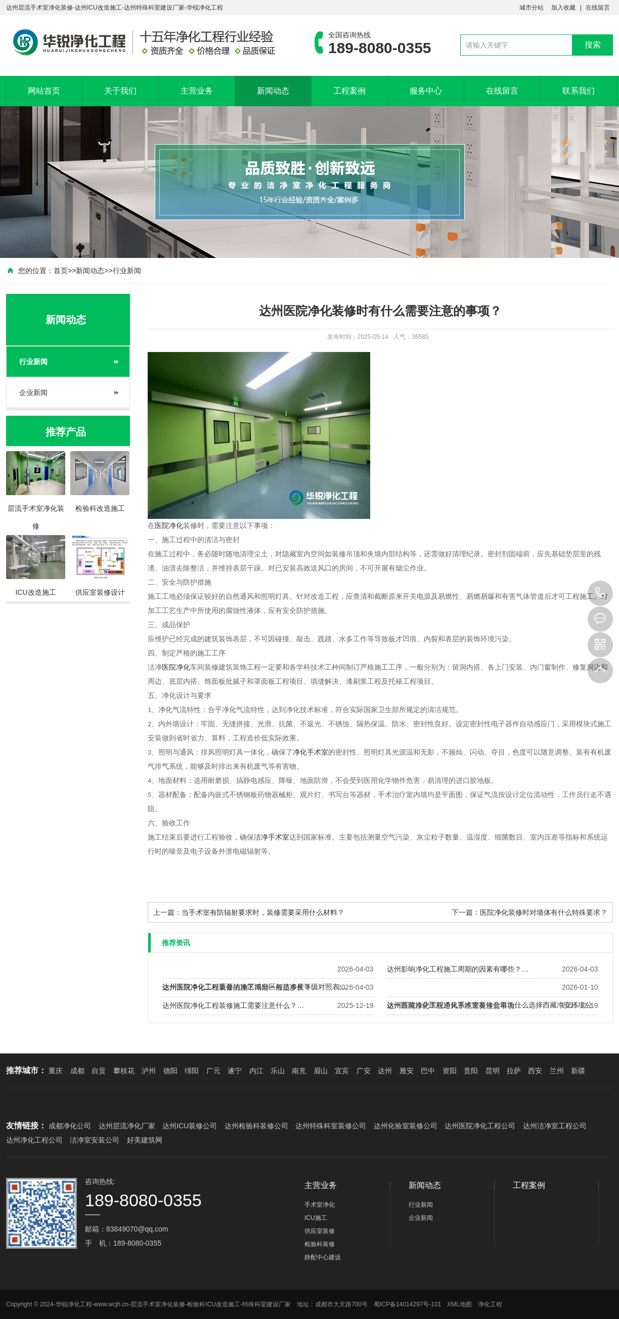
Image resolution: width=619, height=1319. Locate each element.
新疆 (578, 1071)
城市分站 (531, 7)
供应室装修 (319, 1231)
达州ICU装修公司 (189, 1126)
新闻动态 (273, 90)
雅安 (407, 1071)
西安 (535, 1071)
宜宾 (342, 1071)
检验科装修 (319, 1244)
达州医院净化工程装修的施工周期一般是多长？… (240, 987)
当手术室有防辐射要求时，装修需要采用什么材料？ (263, 912)
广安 (364, 1071)
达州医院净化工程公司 (480, 1126)
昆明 (492, 1071)
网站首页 (44, 90)
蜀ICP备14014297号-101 (407, 1304)
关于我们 (120, 90)
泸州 (149, 1071)
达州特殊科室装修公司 (330, 1126)
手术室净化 (319, 1204)
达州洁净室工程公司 (555, 1126)
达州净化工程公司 (34, 1140)
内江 (256, 1071)
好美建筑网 (144, 1140)
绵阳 (192, 1071)
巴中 (428, 1071)
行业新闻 (127, 271)
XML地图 (459, 1304)
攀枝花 (124, 1071)
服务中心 (426, 90)
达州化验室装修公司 (405, 1126)
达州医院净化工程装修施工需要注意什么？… (233, 1005)
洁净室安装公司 (94, 1140)
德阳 (170, 1071)
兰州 (557, 1071)
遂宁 (235, 1071)
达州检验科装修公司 (256, 1126)
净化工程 (490, 1304)
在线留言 (598, 7)
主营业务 (197, 90)
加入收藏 (563, 7)
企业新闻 (33, 392)
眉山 (321, 1071)
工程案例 (349, 90)
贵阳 (471, 1071)
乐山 (278, 1071)
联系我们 (578, 90)
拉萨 (514, 1071)
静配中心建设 (322, 1257)
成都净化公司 (70, 1126)
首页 (61, 271)
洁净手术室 (271, 837)
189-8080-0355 (600, 593)
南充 (299, 1071)
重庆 (56, 1071)
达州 (385, 1071)
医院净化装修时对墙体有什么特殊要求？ (543, 912)
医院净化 (169, 526)
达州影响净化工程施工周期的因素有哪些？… (457, 969)
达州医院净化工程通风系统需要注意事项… (454, 1005)
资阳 (450, 1071)
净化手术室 (310, 752)
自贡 (99, 1071)
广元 (213, 1071)
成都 (77, 1071)
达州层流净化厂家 (127, 1126)
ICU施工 (315, 1217)
